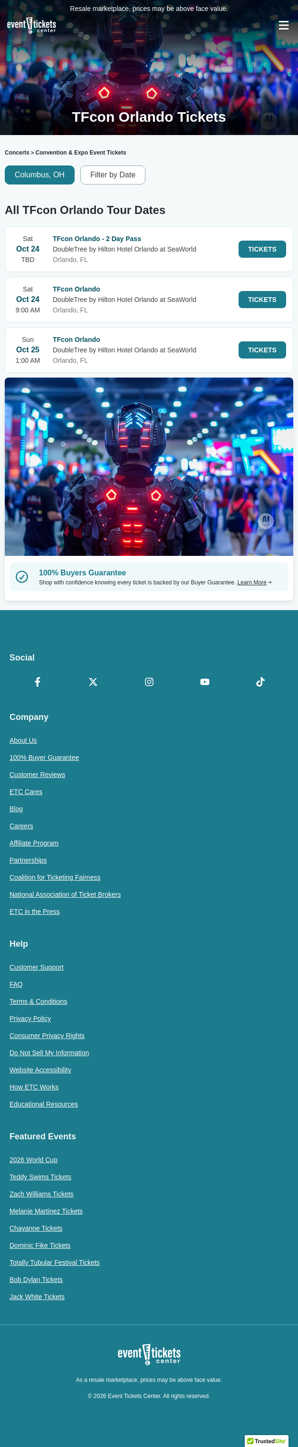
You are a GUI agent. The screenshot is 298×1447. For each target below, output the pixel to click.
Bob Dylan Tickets (36, 1279)
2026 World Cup (34, 1160)
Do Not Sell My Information (49, 1053)
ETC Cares (26, 792)
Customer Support (37, 967)
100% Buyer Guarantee (44, 757)
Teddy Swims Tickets (40, 1177)
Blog (16, 809)
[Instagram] (149, 682)
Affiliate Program (34, 843)
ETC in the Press (35, 911)
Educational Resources (44, 1104)
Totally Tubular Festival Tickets (55, 1262)
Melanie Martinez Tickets (46, 1211)
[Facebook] (37, 682)
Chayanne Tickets (36, 1228)
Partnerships (28, 860)
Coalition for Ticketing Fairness (55, 877)
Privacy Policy (30, 1018)
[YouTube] (204, 682)
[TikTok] (260, 682)
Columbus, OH (40, 175)
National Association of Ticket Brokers (65, 894)
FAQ (16, 984)
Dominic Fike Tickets (40, 1245)
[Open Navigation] (283, 25)
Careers (21, 826)
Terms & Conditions (38, 1001)
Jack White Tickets (37, 1297)
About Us (23, 740)
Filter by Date (112, 175)
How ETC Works (34, 1087)
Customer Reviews (37, 774)
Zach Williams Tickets (42, 1194)
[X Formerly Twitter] (93, 682)
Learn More (255, 582)
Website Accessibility (40, 1070)
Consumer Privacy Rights (47, 1035)
